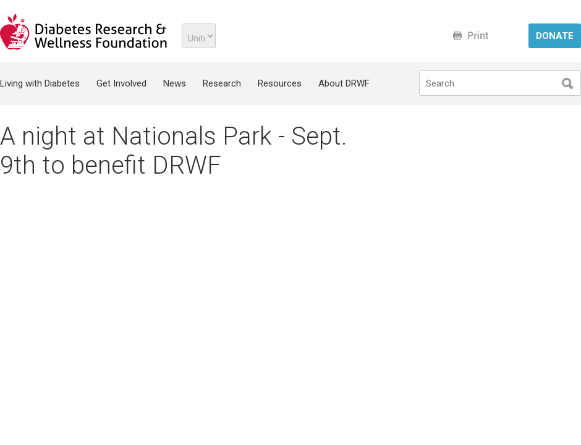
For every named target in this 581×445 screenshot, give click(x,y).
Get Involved (121, 83)
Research (222, 83)
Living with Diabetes (40, 83)
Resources (280, 83)
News (174, 83)
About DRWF (344, 83)
